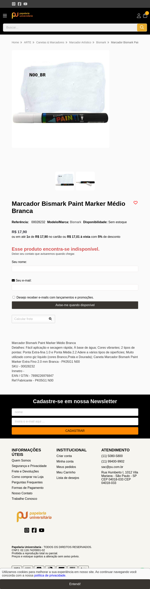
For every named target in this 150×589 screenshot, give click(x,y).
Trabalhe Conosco (24, 498)
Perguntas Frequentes (27, 482)
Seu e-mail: (21, 280)
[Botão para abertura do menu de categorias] (5, 15)
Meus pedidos (66, 467)
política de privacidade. (50, 575)
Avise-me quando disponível (75, 305)
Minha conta (64, 461)
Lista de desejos (67, 477)
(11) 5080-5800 (112, 456)
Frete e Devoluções (25, 471)
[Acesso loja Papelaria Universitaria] (139, 15)
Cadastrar (75, 430)
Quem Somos (21, 460)
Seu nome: (19, 262)
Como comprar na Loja (28, 477)
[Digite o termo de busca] (70, 27)
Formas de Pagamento (28, 487)
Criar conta (64, 456)
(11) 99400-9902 (112, 461)
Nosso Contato (22, 493)
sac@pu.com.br (112, 467)
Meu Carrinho (65, 472)
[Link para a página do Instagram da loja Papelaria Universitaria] (14, 4)
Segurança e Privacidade (29, 466)
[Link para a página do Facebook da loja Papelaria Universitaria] (19, 4)
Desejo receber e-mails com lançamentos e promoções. (55, 297)
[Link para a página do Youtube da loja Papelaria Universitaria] (25, 4)
